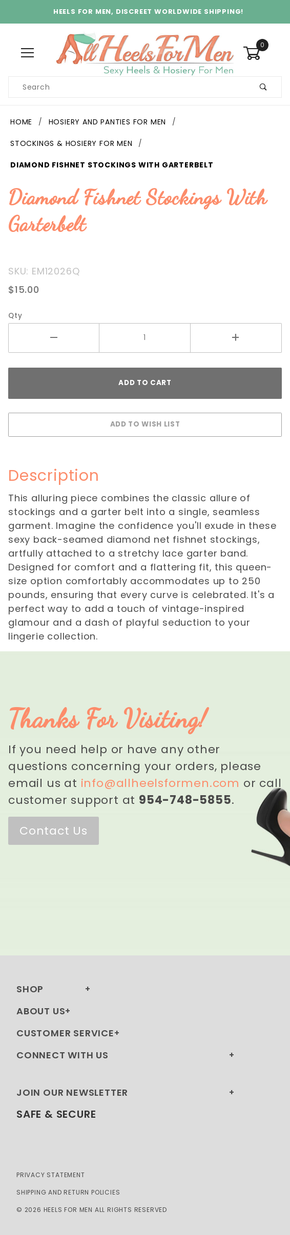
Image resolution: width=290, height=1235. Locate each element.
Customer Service (65, 1033)
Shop (30, 989)
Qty (15, 316)
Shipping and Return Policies (68, 1192)
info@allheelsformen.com (160, 783)
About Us (40, 1011)
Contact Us (53, 831)
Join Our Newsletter (72, 1092)
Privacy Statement (50, 1174)
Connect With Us (62, 1055)
